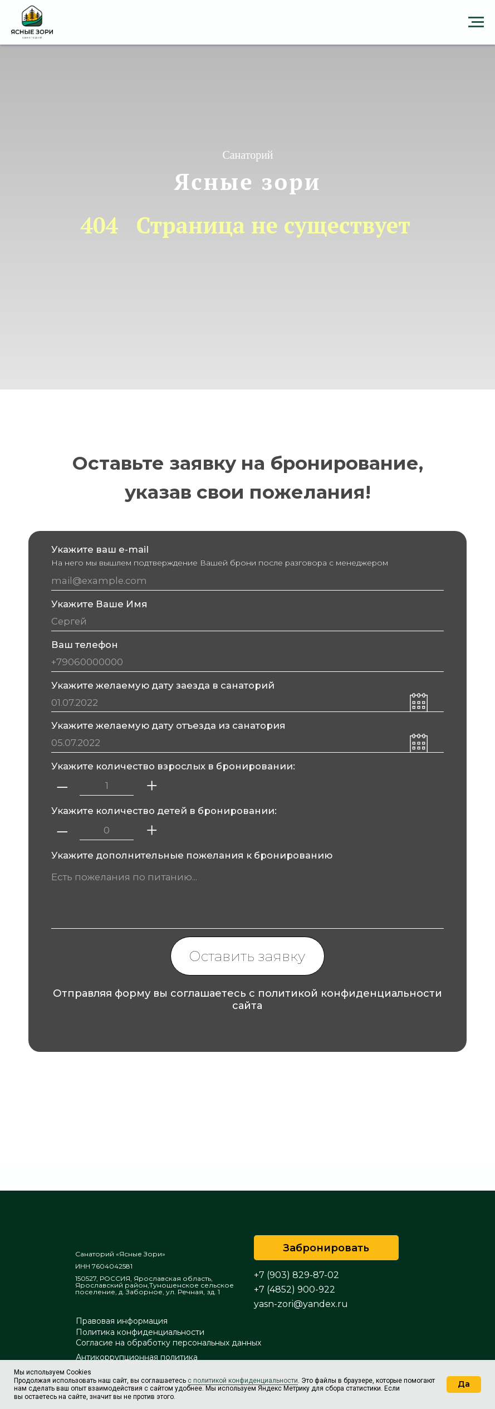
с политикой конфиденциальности (243, 1380)
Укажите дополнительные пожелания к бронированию (191, 855)
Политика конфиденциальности (140, 1332)
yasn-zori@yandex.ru (301, 1304)
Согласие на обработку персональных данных (168, 1343)
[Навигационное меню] (476, 22)
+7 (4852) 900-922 (294, 1289)
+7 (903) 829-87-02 (296, 1275)
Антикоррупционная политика (137, 1357)
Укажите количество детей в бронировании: (164, 810)
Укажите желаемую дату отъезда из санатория (168, 725)
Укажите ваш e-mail (100, 549)
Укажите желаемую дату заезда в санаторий (163, 685)
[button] (326, 1247)
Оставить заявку (247, 956)
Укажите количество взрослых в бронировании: (173, 766)
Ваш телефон (84, 644)
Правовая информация (122, 1321)
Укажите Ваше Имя (99, 604)
